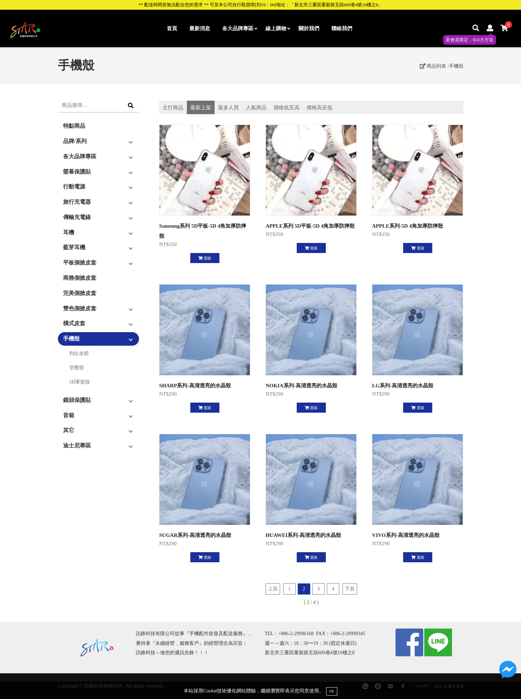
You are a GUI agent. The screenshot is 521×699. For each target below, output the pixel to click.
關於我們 (308, 28)
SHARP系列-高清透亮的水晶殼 (195, 385)
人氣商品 (256, 107)
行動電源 (74, 187)
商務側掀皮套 (79, 278)
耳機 (68, 232)
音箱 (68, 415)
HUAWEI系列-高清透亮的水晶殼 (303, 535)
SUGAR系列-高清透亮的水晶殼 (195, 535)
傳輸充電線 (77, 217)
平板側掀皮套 (79, 263)
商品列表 (433, 66)
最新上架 (200, 107)
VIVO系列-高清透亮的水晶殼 (405, 535)
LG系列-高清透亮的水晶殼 (402, 385)
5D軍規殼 (79, 382)
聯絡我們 (341, 28)
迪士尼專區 (77, 445)
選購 (204, 258)
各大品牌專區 (239, 28)
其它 (68, 430)
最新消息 (199, 28)
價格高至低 (319, 107)
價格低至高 (286, 107)
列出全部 (79, 353)
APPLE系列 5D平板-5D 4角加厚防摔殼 (310, 226)
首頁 (172, 28)
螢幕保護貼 (77, 172)
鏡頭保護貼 (77, 400)
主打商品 (173, 107)
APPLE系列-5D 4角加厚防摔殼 (407, 226)
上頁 (273, 588)
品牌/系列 (75, 141)
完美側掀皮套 (79, 293)
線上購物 (278, 28)
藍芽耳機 (74, 247)
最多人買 (228, 107)
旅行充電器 (77, 202)
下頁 (350, 588)
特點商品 (74, 126)
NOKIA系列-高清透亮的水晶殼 (301, 385)
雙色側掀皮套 (79, 308)
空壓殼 (76, 367)
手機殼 (456, 66)
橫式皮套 (74, 323)
